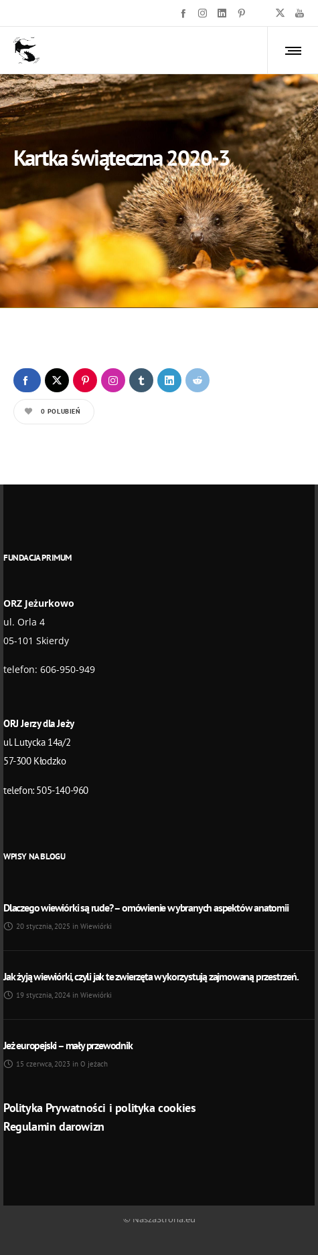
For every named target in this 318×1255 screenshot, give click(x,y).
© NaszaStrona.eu (159, 1219)
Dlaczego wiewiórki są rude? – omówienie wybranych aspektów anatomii (146, 907)
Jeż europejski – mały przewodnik (68, 1045)
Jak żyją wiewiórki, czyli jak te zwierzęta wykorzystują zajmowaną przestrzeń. (151, 976)
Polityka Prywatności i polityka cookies (99, 1107)
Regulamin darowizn (53, 1126)
